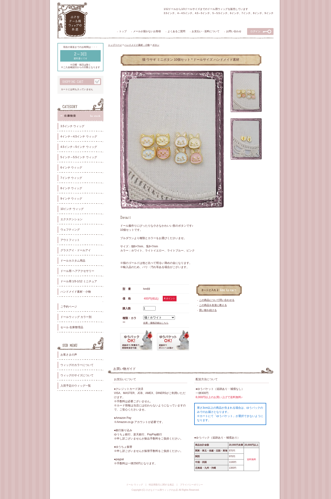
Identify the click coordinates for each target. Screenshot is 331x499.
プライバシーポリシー (191, 484)
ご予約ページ (68, 306)
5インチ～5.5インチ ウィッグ (78, 157)
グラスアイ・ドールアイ (75, 250)
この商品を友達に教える (213, 305)
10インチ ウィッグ (72, 209)
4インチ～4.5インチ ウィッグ (78, 136)
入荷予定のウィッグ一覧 (75, 385)
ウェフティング (70, 229)
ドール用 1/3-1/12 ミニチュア (78, 281)
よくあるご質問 (176, 31)
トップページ (115, 45)
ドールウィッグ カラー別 (75, 317)
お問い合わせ (233, 31)
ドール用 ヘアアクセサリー (77, 271)
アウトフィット (70, 240)
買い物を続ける (208, 310)
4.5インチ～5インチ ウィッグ (78, 146)
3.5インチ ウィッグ (72, 126)
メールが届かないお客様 (147, 31)
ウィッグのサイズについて (77, 375)
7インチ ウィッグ (71, 178)
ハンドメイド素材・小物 (75, 291)
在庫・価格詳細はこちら (155, 323)
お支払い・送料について (206, 31)
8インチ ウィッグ (71, 188)
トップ (123, 31)
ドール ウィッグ (134, 484)
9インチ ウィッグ (71, 198)
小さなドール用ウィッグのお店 (162, 490)
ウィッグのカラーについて (77, 365)
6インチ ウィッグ (71, 167)
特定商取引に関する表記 (161, 484)
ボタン (155, 45)
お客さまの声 (68, 354)
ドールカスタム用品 (72, 260)
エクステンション (71, 219)
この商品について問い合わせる (216, 300)
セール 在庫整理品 (71, 327)
